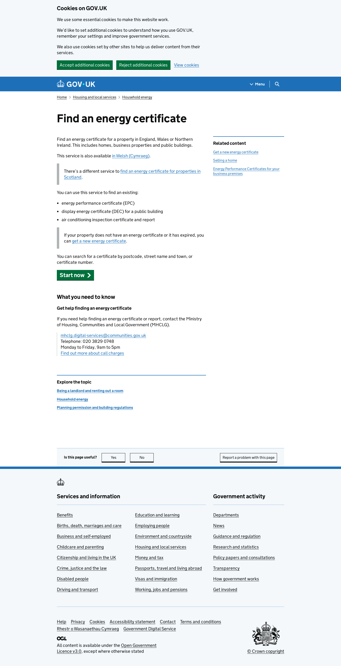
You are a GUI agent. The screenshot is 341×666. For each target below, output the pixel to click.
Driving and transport (77, 589)
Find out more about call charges (92, 353)
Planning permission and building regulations (95, 407)
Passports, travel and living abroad (168, 568)
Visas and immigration (156, 579)
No (146, 457)
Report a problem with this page (248, 457)
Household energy (137, 97)
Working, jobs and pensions (161, 589)
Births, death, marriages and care (89, 525)
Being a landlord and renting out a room (90, 390)
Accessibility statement (132, 621)
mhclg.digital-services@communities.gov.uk (103, 335)
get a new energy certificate (99, 241)
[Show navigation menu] (257, 84)
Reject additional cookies (143, 65)
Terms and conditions (200, 621)
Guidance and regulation (236, 536)
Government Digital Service (149, 628)
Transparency (226, 568)
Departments (226, 515)
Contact (168, 621)
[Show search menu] (277, 84)
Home (62, 97)
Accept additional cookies (85, 65)
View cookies (186, 65)
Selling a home (225, 160)
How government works (236, 579)
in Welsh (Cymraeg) (130, 156)
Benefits (65, 515)
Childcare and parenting (80, 547)
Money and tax (149, 557)
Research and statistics (236, 547)
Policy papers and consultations (244, 557)
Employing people (152, 525)
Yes (118, 457)
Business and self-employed (84, 536)
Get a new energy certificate (235, 152)
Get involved (225, 589)
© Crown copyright (265, 651)
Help (61, 621)
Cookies (97, 621)
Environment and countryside (163, 536)
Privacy (78, 621)
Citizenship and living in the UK (86, 557)
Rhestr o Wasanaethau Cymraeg (88, 628)
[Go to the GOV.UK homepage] (76, 84)
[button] (75, 275)
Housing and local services (94, 97)
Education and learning (157, 515)
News (218, 525)
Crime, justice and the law (82, 568)
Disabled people (73, 579)
